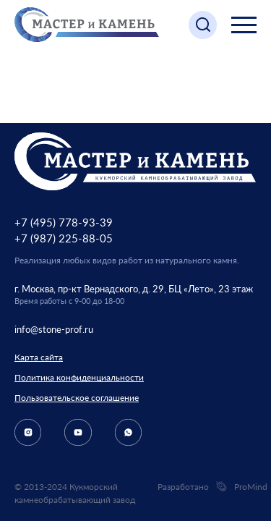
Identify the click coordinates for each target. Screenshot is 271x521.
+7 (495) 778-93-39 (63, 222)
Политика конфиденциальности (79, 377)
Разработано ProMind (207, 487)
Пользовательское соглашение (76, 397)
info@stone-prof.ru (53, 329)
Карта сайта (38, 357)
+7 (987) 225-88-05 (63, 238)
